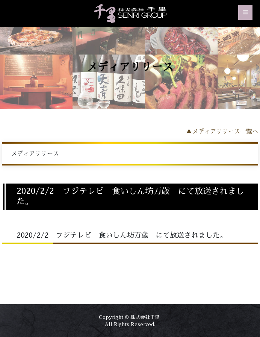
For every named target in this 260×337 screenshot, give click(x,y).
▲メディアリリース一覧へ (222, 132)
